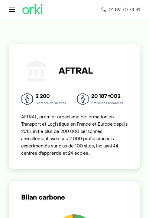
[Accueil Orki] (32, 9)
